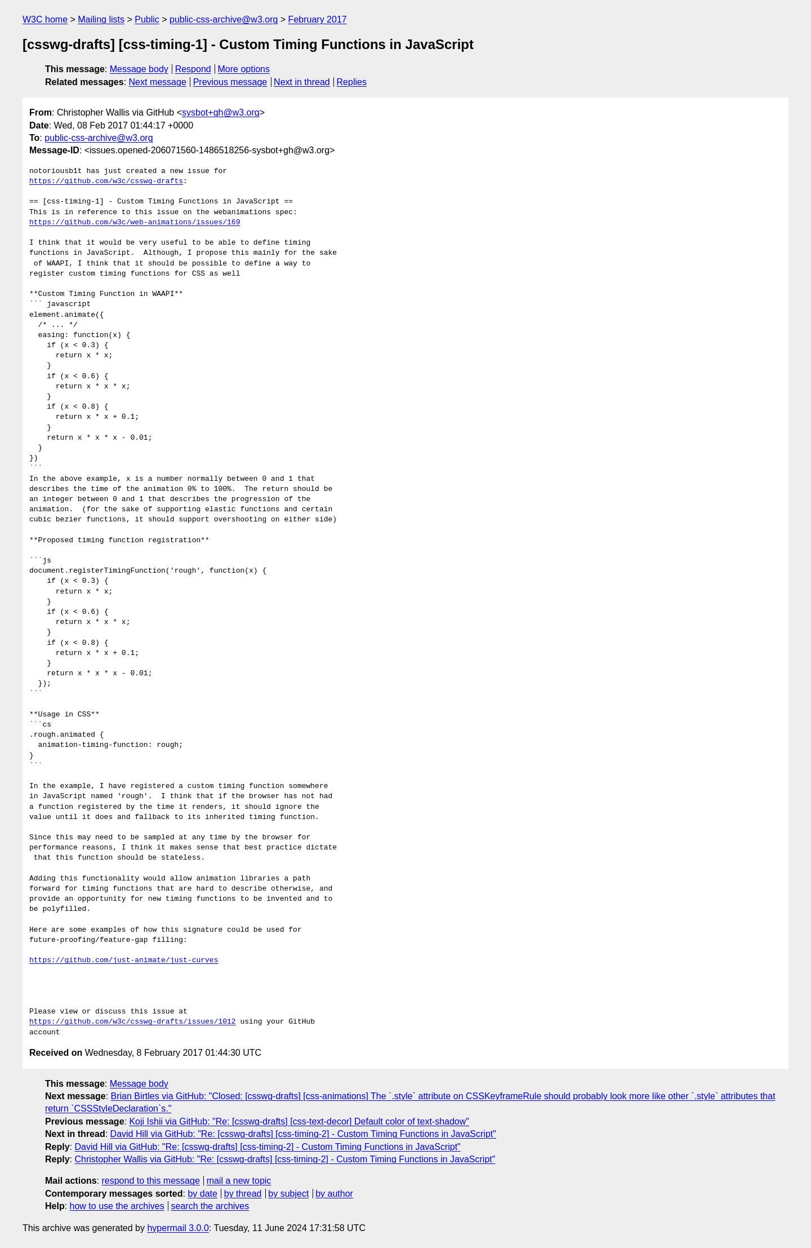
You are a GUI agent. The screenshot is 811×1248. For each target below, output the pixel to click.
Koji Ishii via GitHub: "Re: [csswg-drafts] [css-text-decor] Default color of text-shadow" (299, 1121)
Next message (157, 82)
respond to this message (150, 1180)
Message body (139, 69)
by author (334, 1193)
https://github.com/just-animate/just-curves (123, 960)
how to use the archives (117, 1206)
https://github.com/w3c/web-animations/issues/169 (134, 223)
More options (244, 69)
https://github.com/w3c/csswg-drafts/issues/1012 (132, 1022)
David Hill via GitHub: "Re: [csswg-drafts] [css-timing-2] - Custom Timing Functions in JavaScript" (303, 1134)
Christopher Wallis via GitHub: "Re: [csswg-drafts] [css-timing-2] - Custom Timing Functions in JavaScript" (284, 1159)
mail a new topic (239, 1180)
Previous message (230, 82)
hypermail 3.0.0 (177, 1228)
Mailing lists (101, 19)
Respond (193, 69)
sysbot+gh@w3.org (221, 112)
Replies (352, 82)
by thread (243, 1193)
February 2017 (317, 19)
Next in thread (302, 82)
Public (147, 19)
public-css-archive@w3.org (224, 19)
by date (202, 1193)
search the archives (210, 1206)
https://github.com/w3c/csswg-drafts (106, 181)
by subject (288, 1193)
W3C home (45, 19)
